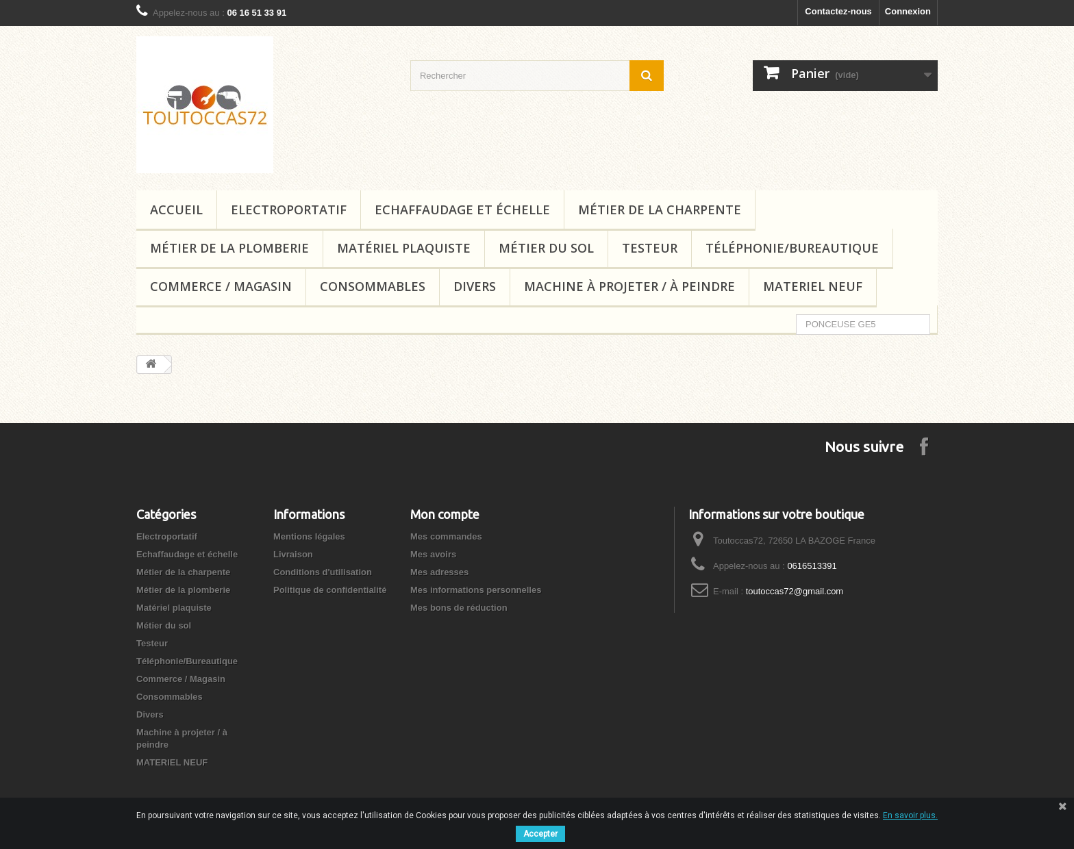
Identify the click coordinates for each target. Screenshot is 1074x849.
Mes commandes (446, 536)
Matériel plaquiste (404, 248)
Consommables (372, 286)
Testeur (649, 248)
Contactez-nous (838, 11)
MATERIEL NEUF (812, 286)
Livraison (293, 554)
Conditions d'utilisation (322, 572)
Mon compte (444, 514)
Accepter (540, 834)
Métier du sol (546, 248)
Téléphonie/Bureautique (792, 248)
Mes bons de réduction (459, 608)
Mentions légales (309, 536)
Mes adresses (439, 572)
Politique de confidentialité (329, 590)
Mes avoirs (433, 554)
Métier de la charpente (659, 209)
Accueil (176, 209)
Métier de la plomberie (229, 248)
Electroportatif (289, 209)
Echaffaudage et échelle (462, 209)
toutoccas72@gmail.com (795, 591)
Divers (474, 286)
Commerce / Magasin (221, 286)
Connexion (908, 11)
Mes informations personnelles (475, 590)
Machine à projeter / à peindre (629, 286)
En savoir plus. (910, 815)
